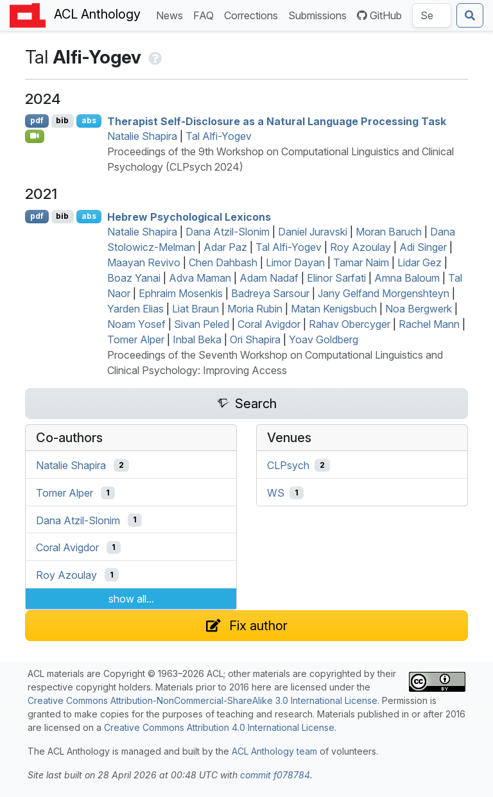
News (172, 14)
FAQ (206, 14)
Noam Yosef (136, 324)
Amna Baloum (407, 277)
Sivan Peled (201, 324)
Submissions (320, 14)
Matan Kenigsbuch (334, 308)
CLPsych (288, 465)
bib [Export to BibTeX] (62, 120)
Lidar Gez (419, 262)
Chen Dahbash (223, 262)
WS (275, 492)
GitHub (379, 15)
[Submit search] (469, 15)
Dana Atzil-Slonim (228, 231)
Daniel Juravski (312, 231)
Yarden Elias (135, 308)
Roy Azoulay (360, 247)
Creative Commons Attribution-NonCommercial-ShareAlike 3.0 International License (202, 700)
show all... (131, 598)
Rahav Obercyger (349, 324)
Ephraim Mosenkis (181, 293)
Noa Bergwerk (418, 308)
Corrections (253, 14)
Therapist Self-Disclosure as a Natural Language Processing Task (276, 120)
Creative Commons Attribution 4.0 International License (219, 727)
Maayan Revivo (143, 262)
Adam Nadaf (268, 277)
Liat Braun (195, 308)
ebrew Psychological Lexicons (189, 216)
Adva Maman (200, 277)
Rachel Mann (429, 324)
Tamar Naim (361, 262)
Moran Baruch (389, 231)
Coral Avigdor (269, 324)
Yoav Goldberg (323, 339)
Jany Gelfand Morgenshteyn (383, 293)
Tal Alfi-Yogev (219, 136)
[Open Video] (34, 136)
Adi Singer (423, 247)
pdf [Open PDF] (37, 120)
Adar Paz (225, 247)
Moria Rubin (254, 308)
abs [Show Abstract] (89, 120)
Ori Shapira (255, 339)
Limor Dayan (295, 262)
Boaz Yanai (133, 277)
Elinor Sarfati (336, 277)
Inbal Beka (197, 339)
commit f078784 (275, 774)
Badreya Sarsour (270, 293)
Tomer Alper (135, 339)
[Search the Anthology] (431, 15)
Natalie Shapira (142, 136)
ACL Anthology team (274, 751)
